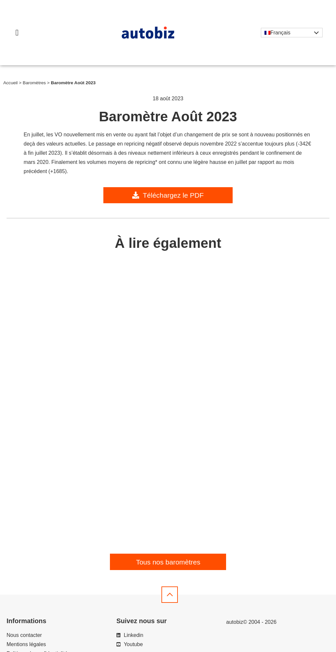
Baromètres (34, 82)
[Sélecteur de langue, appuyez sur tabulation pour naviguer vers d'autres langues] (292, 32)
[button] (17, 33)
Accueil (10, 82)
